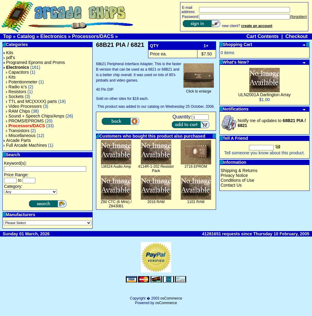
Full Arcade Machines (25, 145)
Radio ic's (16, 86)
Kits (8, 52)
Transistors (18, 130)
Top (7, 36)
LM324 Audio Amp (116, 166)
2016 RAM (156, 202)
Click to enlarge (198, 89)
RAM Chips (18, 111)
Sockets (15, 96)
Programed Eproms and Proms (34, 62)
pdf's (9, 57)
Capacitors (17, 72)
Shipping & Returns (239, 170)
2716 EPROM (196, 166)
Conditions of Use (237, 180)
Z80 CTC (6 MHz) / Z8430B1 (116, 204)
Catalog (26, 36)
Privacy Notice (234, 175)
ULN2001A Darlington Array (264, 94)
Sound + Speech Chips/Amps (35, 116)
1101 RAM (195, 202)
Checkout (296, 36)
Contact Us (231, 185)
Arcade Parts (17, 140)
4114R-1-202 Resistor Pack (156, 168)
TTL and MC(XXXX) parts (31, 101)
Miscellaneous (21, 135)
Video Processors (24, 106)
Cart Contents (262, 36)
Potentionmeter (21, 81)
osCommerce (171, 298)
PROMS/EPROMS (25, 120)
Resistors (16, 91)
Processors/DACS (93, 36)
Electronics (53, 36)
